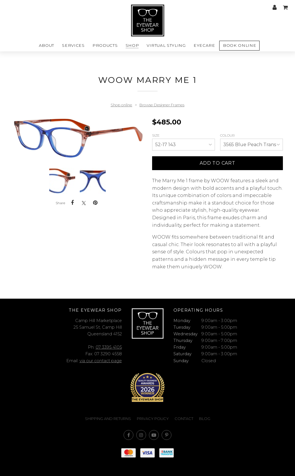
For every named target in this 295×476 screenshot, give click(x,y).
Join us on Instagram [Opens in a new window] (141, 435)
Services (73, 45)
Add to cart (217, 163)
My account (274, 7)
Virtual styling (166, 45)
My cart (285, 7)
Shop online (121, 105)
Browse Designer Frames (161, 105)
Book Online (239, 45)
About (46, 45)
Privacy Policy (153, 418)
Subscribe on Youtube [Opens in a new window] (154, 435)
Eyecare (204, 45)
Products (105, 45)
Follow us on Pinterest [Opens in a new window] (166, 435)
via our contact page (101, 360)
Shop (132, 45)
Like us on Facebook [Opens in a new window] (128, 435)
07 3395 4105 (109, 347)
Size (156, 135)
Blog (204, 418)
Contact (184, 418)
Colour (228, 135)
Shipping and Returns (108, 418)
